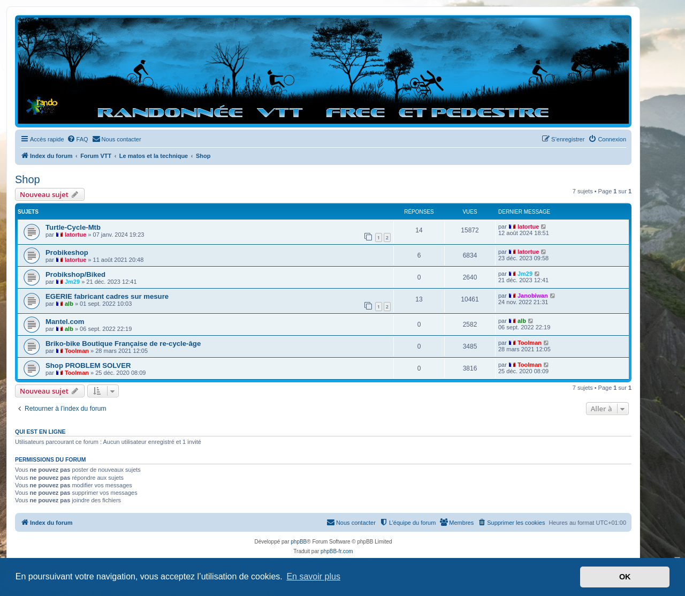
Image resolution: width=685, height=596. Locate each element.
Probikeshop (66, 252)
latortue (75, 234)
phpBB (299, 542)
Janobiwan (532, 295)
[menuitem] (77, 139)
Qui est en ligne (40, 431)
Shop (27, 179)
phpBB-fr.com (337, 551)
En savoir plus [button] (313, 576)
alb (69, 303)
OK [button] (625, 576)
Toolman (77, 351)
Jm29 (72, 281)
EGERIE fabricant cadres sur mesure (107, 296)
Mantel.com (65, 322)
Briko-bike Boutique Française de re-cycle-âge (123, 344)
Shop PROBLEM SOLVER (88, 365)
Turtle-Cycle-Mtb (73, 227)
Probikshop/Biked (75, 274)
